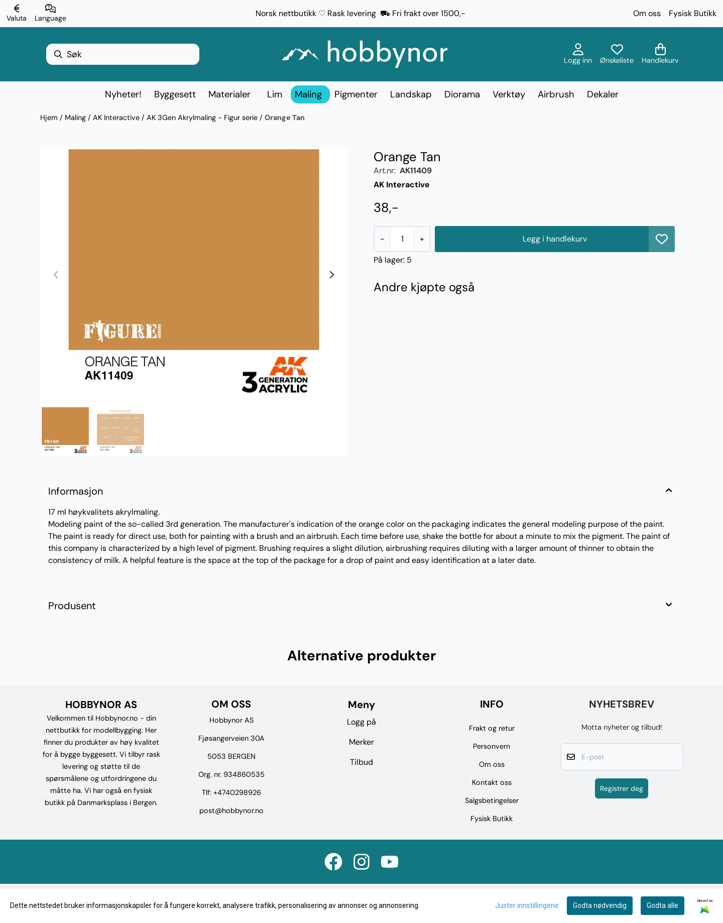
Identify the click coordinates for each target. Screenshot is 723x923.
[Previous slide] (56, 275)
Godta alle (662, 905)
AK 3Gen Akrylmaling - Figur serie (203, 117)
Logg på (361, 722)
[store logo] (364, 54)
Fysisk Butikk (692, 13)
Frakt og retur (492, 728)
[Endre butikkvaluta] (17, 13)
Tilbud (361, 762)
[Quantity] (402, 239)
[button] (662, 239)
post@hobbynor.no (231, 810)
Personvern (491, 746)
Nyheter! (123, 94)
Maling (76, 117)
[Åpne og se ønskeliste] (617, 54)
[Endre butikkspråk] (50, 13)
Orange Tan (285, 117)
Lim (274, 94)
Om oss (647, 13)
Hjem (50, 117)
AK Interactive (117, 117)
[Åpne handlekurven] (660, 54)
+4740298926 (237, 792)
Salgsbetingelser (492, 800)
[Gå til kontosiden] (578, 54)
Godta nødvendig (600, 905)
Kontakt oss (492, 782)
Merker (361, 742)
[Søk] (122, 54)
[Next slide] (331, 275)
